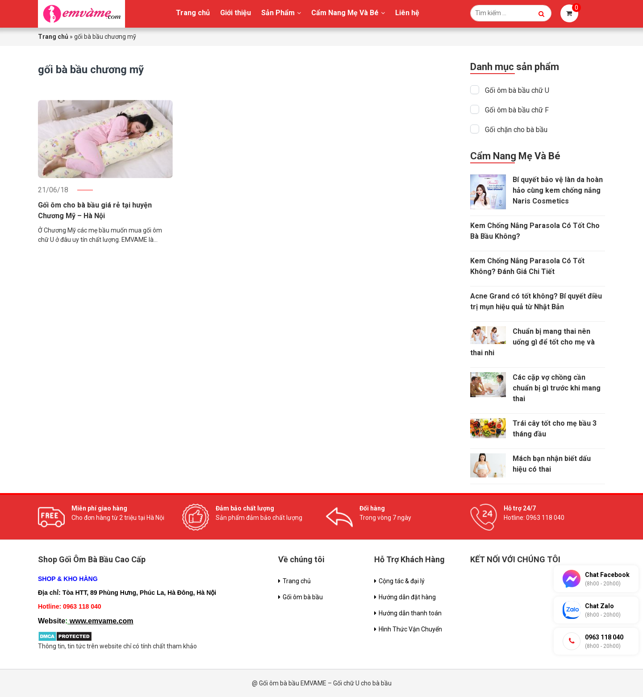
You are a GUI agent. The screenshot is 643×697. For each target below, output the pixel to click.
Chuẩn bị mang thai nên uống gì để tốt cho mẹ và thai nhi (532, 342)
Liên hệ (407, 12)
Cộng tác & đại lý (402, 581)
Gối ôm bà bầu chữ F (517, 110)
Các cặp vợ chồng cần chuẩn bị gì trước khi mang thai (557, 388)
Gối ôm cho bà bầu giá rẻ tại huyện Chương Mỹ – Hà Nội (95, 210)
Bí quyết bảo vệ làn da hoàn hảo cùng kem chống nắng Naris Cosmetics (558, 190)
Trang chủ (193, 12)
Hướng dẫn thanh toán (410, 613)
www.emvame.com (102, 621)
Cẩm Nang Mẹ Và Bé (345, 12)
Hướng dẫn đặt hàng (407, 597)
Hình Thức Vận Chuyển (410, 629)
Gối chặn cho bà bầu (516, 129)
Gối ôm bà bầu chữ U (517, 90)
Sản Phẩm (278, 12)
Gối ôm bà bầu (303, 597)
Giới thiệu (235, 12)
